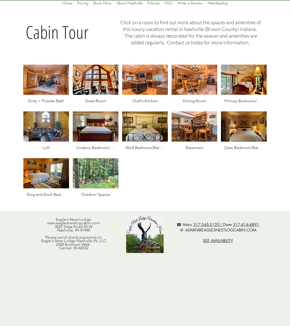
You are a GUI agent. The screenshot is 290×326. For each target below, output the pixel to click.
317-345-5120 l (208, 224)
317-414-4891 (246, 224)
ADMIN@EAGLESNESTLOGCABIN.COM (220, 230)
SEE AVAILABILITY (218, 240)
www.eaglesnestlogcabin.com (73, 223)
